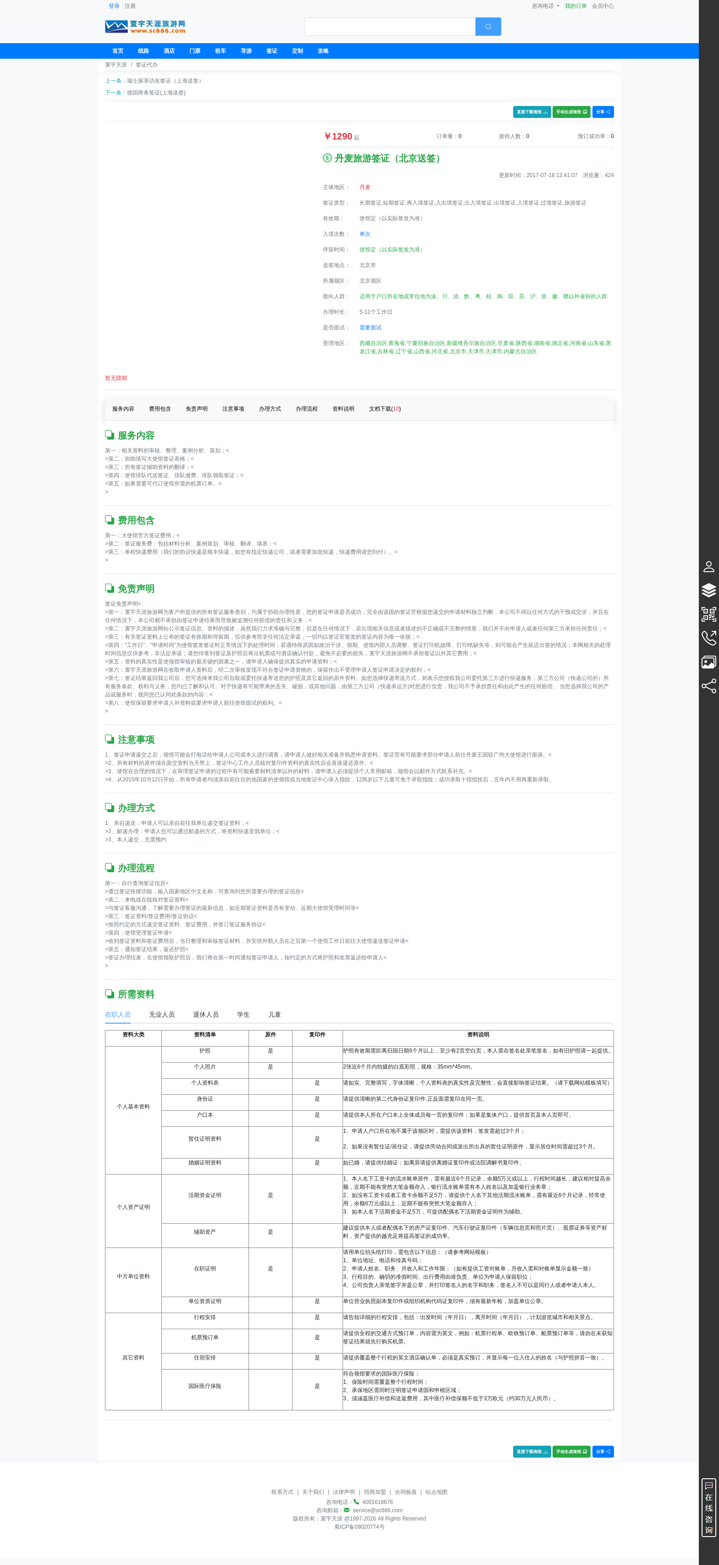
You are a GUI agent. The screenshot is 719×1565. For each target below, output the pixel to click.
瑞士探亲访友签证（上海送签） (165, 81)
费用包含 (160, 409)
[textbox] (390, 26)
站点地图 (437, 1492)
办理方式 (270, 409)
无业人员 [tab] (162, 1014)
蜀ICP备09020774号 (359, 1527)
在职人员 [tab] (118, 1014)
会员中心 (603, 6)
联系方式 (282, 1492)
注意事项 (233, 409)
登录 (114, 6)
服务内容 (123, 409)
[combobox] (403, 26)
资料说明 (343, 409)
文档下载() (385, 409)
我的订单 (576, 6)
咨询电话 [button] (543, 6)
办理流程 (307, 409)
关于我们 (313, 1492)
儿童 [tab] (274, 1014)
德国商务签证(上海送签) (156, 92)
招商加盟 (375, 1492)
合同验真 (406, 1492)
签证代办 (147, 64)
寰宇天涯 (116, 64)
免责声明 (197, 409)
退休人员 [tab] (206, 1014)
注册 (130, 6)
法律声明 (344, 1492)
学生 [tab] (243, 1014)
